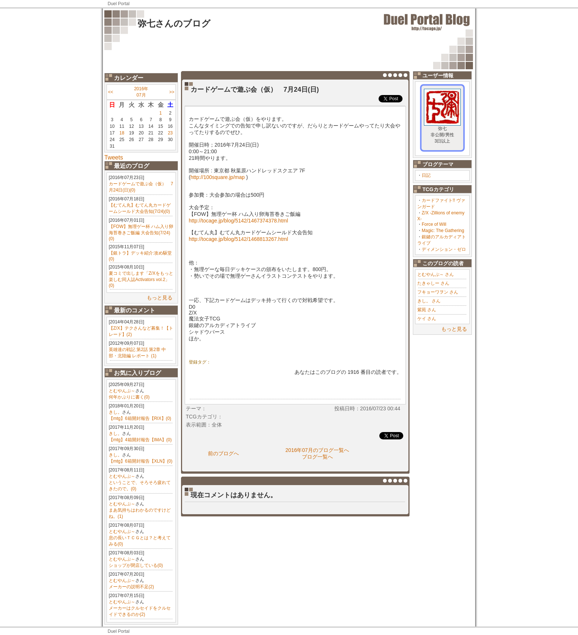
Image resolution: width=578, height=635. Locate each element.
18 (121, 133)
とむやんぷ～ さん (435, 274)
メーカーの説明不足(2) (131, 586)
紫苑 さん (426, 309)
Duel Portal (118, 3)
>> (171, 92)
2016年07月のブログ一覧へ (317, 450)
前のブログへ (223, 453)
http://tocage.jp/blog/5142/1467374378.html (238, 221)
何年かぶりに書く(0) (129, 397)
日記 (426, 175)
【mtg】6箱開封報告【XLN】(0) (141, 461)
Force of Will (434, 224)
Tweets (113, 157)
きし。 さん (429, 301)
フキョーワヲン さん (437, 292)
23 (170, 133)
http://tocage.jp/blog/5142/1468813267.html (238, 239)
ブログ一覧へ (317, 457)
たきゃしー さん (433, 283)
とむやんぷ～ (122, 390)
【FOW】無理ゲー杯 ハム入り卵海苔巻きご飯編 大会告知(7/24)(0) (141, 232)
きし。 (115, 412)
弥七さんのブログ (173, 23)
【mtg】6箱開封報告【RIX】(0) (140, 418)
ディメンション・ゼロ (444, 249)
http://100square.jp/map (218, 177)
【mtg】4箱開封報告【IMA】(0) (140, 439)
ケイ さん (426, 318)
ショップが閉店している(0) (136, 565)
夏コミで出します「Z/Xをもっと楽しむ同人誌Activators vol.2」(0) (141, 279)
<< (110, 92)
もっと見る (160, 298)
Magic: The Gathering (443, 230)
